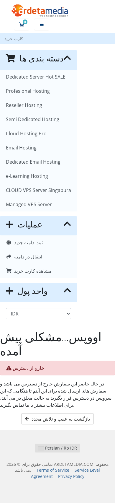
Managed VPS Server (29, 204)
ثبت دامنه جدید (24, 242)
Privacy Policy (71, 476)
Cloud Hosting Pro (26, 133)
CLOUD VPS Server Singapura (38, 190)
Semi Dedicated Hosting (32, 119)
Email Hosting (21, 147)
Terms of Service (53, 470)
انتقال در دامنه (24, 256)
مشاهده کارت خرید (29, 271)
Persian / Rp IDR (57, 448)
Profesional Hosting (28, 91)
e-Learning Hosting (27, 176)
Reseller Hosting (24, 105)
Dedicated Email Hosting (33, 162)
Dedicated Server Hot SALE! (36, 77)
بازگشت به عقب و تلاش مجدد (57, 419)
